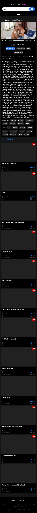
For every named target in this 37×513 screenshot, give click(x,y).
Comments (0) (18, 52)
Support (22, 500)
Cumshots (20, 123)
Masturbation (29, 120)
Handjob (5, 134)
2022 (8, 127)
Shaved (5, 131)
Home (13, 500)
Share (28, 48)
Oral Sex (13, 120)
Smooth (26, 134)
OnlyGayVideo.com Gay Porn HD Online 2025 (18, 510)
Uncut (27, 123)
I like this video (11, 45)
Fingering (12, 123)
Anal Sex (20, 120)
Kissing (5, 123)
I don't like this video (14, 45)
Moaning (30, 127)
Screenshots (20, 48)
